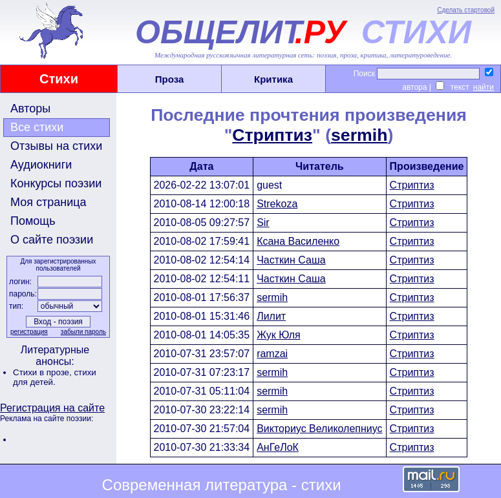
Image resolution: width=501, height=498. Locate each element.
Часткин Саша (291, 259)
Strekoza (277, 203)
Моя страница (48, 202)
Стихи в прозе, (43, 372)
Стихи (58, 79)
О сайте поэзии (51, 239)
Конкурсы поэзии (55, 183)
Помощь (33, 220)
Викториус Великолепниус (319, 428)
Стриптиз (272, 135)
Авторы (30, 108)
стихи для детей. (54, 377)
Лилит (271, 316)
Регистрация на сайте (52, 407)
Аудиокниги (41, 164)
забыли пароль (83, 331)
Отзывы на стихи (56, 146)
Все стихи (36, 127)
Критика (273, 79)
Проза (169, 79)
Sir (263, 222)
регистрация (29, 331)
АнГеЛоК (278, 447)
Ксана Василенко (298, 241)
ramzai (272, 353)
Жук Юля (278, 334)
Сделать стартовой (466, 10)
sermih (359, 135)
